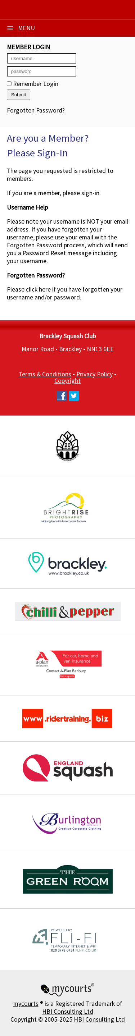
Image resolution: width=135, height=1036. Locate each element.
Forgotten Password (34, 245)
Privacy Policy (94, 374)
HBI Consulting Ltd (67, 1012)
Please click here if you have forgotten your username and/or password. (64, 293)
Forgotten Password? (36, 110)
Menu (21, 28)
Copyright (67, 381)
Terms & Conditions (45, 374)
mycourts (26, 1004)
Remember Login (32, 84)
